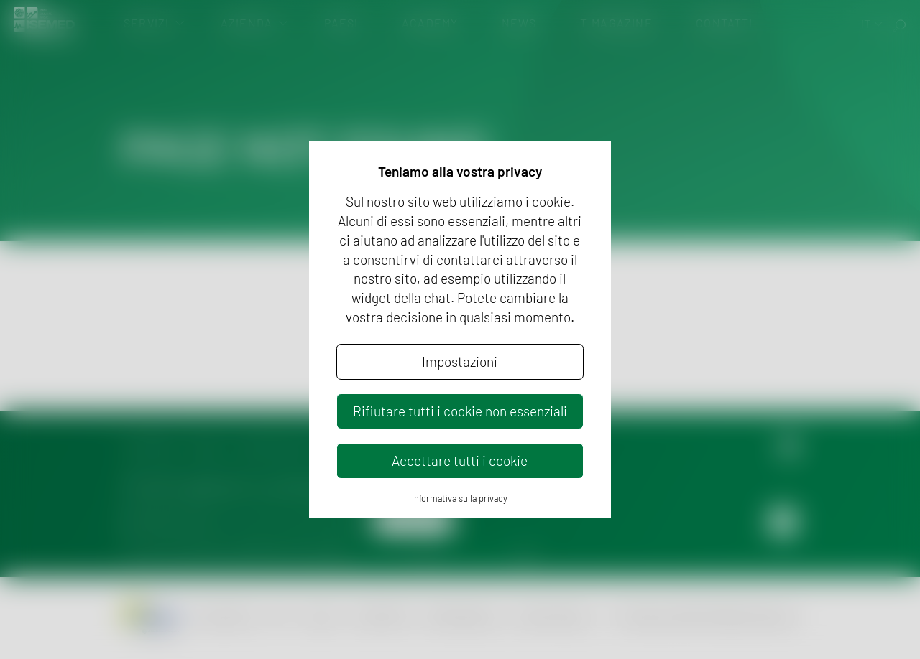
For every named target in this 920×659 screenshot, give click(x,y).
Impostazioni (459, 361)
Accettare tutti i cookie (460, 460)
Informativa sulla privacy (459, 498)
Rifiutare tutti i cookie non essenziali (460, 411)
